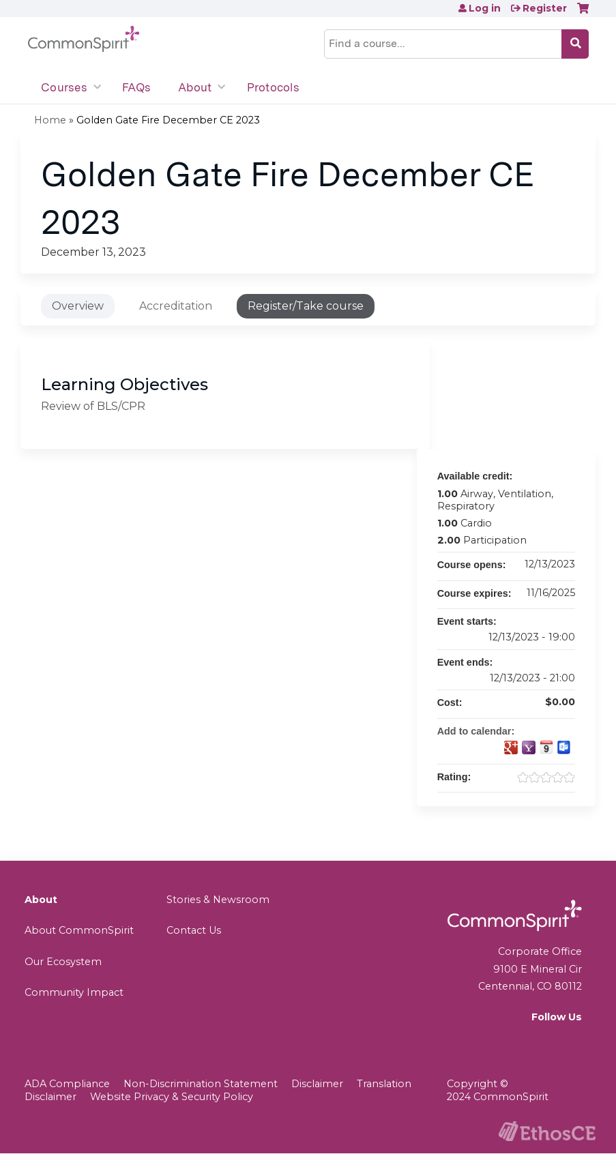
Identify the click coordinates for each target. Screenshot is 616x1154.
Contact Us (193, 930)
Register (545, 8)
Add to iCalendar (546, 747)
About (194, 87)
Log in (485, 8)
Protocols (273, 87)
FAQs (136, 87)
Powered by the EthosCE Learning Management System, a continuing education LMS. (547, 1131)
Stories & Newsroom (217, 899)
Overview (78, 305)
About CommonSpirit (79, 930)
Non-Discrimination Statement (200, 1084)
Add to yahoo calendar (529, 747)
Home (50, 120)
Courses (64, 87)
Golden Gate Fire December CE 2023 (168, 120)
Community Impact (74, 992)
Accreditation (175, 305)
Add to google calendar (511, 747)
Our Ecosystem (63, 962)
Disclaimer (317, 1084)
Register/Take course (306, 305)
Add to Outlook (564, 747)
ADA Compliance (67, 1084)
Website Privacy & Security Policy (171, 1097)
